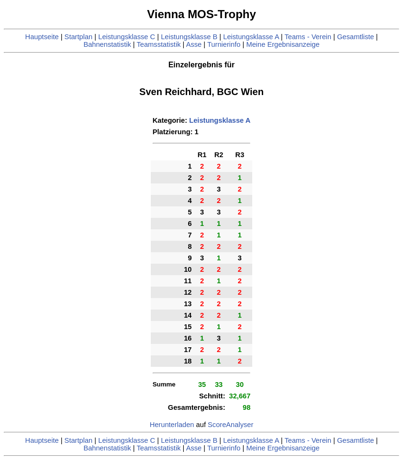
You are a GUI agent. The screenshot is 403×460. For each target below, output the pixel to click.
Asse (194, 44)
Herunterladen (172, 424)
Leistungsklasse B (189, 37)
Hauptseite (42, 37)
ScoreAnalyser (230, 424)
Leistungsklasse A (251, 37)
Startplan (79, 37)
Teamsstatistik (158, 44)
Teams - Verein (307, 37)
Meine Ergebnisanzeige (282, 44)
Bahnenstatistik (107, 44)
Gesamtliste (355, 37)
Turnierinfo (224, 44)
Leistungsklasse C (126, 37)
